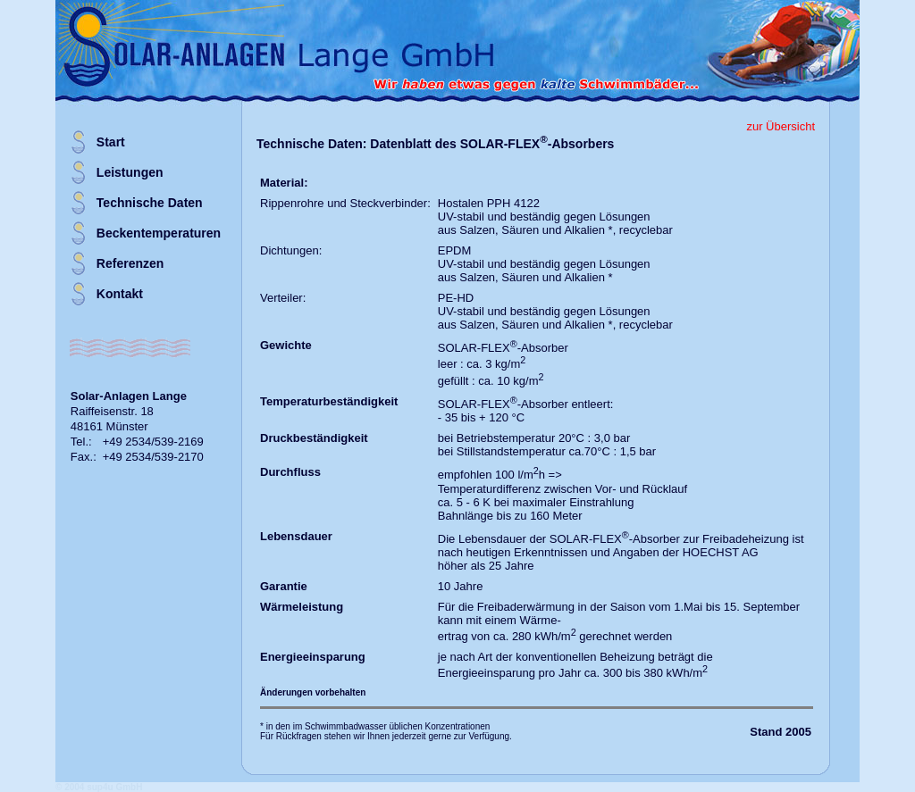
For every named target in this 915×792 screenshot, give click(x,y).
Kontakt (120, 294)
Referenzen (130, 263)
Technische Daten (150, 203)
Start (111, 142)
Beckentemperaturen (159, 233)
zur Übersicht (780, 126)
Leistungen (130, 172)
